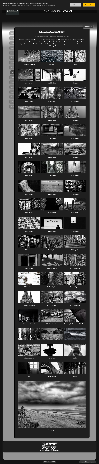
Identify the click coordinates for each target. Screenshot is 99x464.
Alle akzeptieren (89, 5)
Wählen (75, 5)
